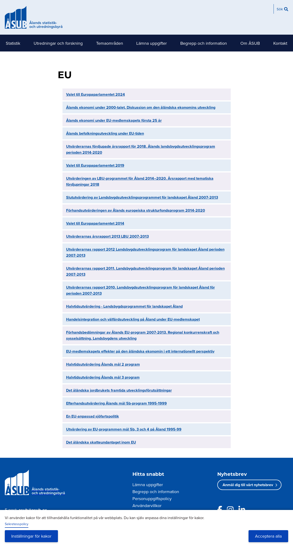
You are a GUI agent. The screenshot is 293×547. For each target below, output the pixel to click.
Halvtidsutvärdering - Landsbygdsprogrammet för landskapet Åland (124, 306)
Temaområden (109, 43)
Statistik (13, 43)
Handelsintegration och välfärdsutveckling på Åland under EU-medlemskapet (133, 319)
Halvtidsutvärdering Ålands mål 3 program (103, 377)
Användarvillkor (147, 505)
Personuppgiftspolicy (152, 499)
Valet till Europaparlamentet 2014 (95, 223)
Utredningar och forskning (58, 43)
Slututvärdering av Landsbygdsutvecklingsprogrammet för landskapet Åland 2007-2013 (142, 197)
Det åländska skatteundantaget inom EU (101, 442)
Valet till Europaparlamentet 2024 (95, 94)
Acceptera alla (268, 536)
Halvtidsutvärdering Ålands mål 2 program (103, 364)
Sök (280, 9)
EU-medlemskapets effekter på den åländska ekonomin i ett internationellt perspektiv (140, 351)
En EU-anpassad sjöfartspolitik (92, 416)
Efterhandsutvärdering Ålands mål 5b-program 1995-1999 (116, 403)
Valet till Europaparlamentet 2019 (95, 165)
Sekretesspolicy (16, 524)
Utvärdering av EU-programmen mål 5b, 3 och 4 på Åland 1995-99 (123, 429)
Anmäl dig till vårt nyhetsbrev (248, 485)
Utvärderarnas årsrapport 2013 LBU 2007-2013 (107, 236)
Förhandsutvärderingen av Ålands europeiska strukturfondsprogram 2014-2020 (135, 210)
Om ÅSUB (250, 43)
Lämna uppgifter (151, 43)
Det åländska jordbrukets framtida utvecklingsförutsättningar (119, 390)
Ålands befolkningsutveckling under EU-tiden (105, 133)
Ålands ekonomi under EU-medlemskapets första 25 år (114, 120)
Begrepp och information (203, 43)
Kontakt (280, 43)
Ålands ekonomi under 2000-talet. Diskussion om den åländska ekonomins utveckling (140, 107)
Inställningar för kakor (31, 536)
